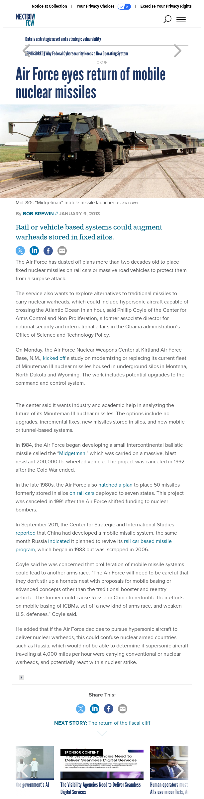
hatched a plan (115, 485)
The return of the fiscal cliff (119, 723)
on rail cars (81, 493)
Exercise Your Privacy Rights (166, 6)
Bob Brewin (38, 213)
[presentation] (24, 771)
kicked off (54, 358)
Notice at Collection (49, 6)
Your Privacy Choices (104, 7)
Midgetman (72, 453)
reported (26, 533)
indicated (59, 541)
